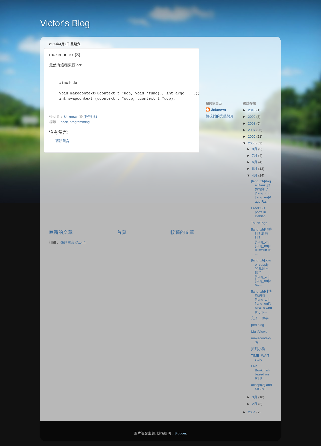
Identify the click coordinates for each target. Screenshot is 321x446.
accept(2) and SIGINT (261, 387)
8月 (255, 149)
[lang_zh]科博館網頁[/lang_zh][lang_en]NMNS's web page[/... (261, 302)
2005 (252, 143)
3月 (255, 397)
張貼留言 (62, 141)
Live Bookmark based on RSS (260, 372)
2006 (252, 136)
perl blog (257, 325)
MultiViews (259, 331)
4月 (255, 175)
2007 (252, 130)
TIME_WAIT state (260, 357)
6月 (255, 162)
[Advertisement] (121, 190)
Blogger (180, 433)
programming (80, 122)
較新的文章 (61, 232)
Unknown (218, 110)
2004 (252, 412)
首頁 (121, 232)
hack (64, 122)
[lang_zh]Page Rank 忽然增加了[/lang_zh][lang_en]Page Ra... (261, 191)
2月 (255, 404)
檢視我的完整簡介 (220, 116)
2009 (252, 117)
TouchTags (259, 223)
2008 (252, 123)
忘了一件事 (260, 318)
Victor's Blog (65, 23)
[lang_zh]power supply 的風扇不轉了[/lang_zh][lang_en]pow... (261, 272)
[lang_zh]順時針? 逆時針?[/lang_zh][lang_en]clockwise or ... (261, 242)
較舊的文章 (182, 232)
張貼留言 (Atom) (73, 242)
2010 (252, 110)
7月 (255, 155)
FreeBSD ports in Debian (258, 212)
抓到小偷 (258, 349)
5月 (255, 169)
